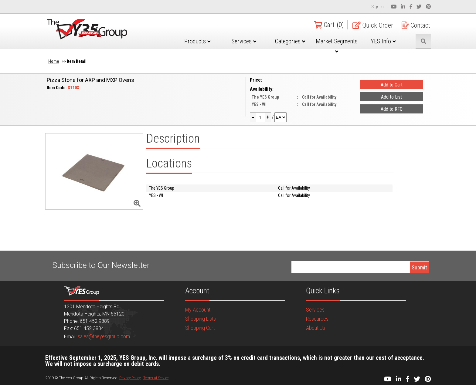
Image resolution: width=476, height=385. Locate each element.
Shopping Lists (200, 319)
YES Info (383, 41)
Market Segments (337, 46)
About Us (315, 328)
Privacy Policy (130, 378)
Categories (290, 41)
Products (197, 41)
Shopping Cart (200, 328)
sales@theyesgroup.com (104, 336)
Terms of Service (155, 378)
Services (244, 41)
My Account (197, 309)
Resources (317, 319)
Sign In (378, 6)
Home (53, 61)
